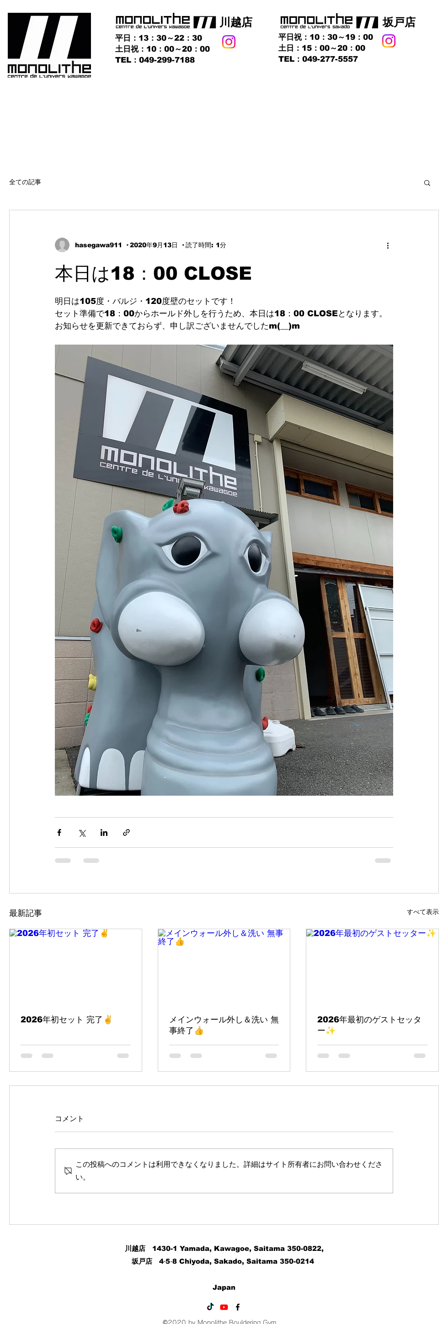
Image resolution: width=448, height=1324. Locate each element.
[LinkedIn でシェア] (104, 832)
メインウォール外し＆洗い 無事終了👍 (224, 1025)
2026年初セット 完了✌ (67, 1019)
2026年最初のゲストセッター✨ (369, 1025)
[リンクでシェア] (126, 832)
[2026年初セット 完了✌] (76, 966)
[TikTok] (210, 1307)
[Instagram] (229, 42)
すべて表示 (423, 911)
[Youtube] (224, 1307)
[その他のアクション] (387, 244)
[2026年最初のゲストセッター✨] (372, 966)
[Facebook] (237, 1307)
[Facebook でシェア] (59, 832)
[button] (427, 182)
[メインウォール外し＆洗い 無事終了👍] (224, 966)
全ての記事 (25, 182)
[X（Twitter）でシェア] (81, 832)
